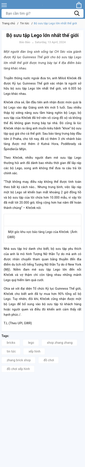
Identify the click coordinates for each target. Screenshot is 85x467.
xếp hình (34, 351)
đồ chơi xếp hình (18, 369)
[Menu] (4, 5)
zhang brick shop (19, 360)
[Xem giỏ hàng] (79, 5)
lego (31, 342)
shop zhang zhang (59, 342)
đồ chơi (49, 360)
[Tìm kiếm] (77, 13)
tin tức (11, 351)
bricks (11, 342)
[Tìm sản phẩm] (42, 13)
